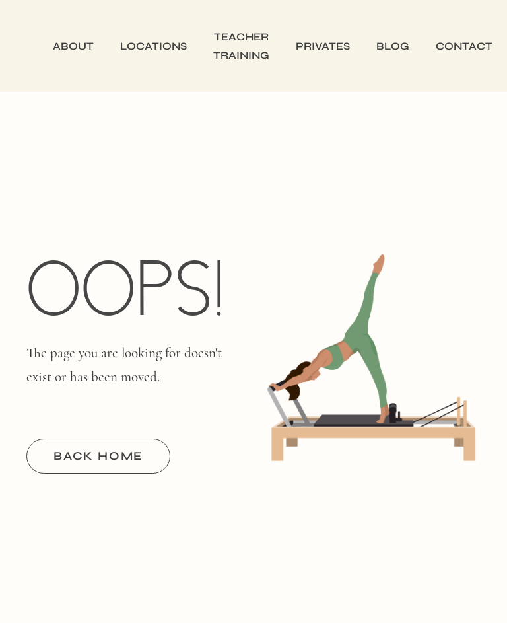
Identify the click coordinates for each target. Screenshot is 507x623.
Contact (464, 46)
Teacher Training (241, 45)
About (73, 46)
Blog (392, 46)
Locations (153, 46)
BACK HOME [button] (98, 456)
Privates (323, 46)
